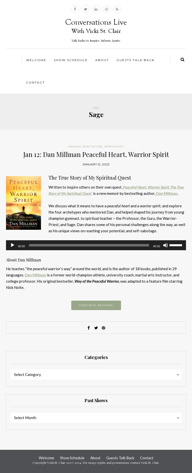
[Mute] (165, 245)
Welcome (36, 60)
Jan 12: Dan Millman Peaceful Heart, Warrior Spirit (96, 154)
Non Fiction (92, 146)
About (102, 60)
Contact (35, 82)
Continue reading (96, 305)
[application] (96, 245)
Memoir (74, 146)
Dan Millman (35, 275)
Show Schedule (71, 60)
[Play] (12, 245)
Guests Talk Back (135, 60)
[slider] (89, 245)
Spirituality (114, 146)
